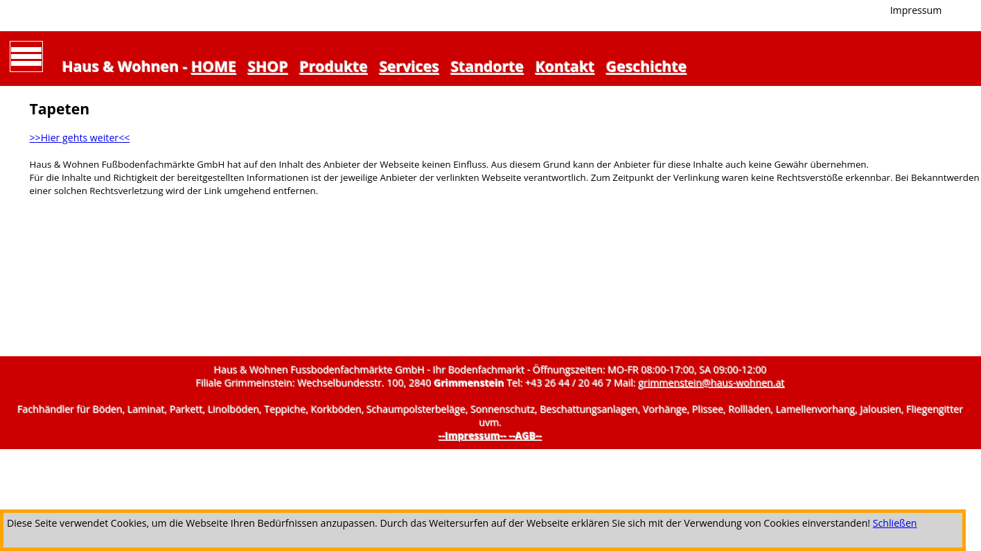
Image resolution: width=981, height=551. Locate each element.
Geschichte (646, 66)
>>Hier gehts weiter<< (79, 137)
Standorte (487, 66)
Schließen (895, 523)
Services (409, 66)
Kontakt (565, 66)
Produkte (334, 66)
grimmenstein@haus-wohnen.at (712, 383)
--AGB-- (525, 435)
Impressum (916, 10)
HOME (213, 66)
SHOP (268, 66)
